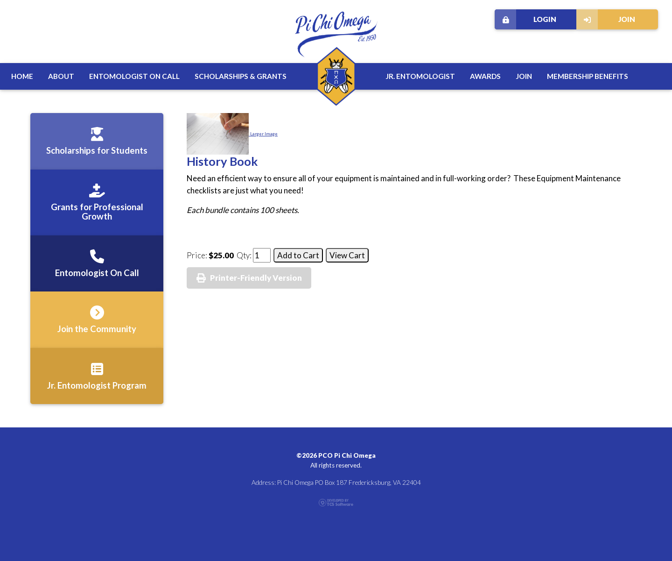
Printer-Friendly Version (256, 278)
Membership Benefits (587, 76)
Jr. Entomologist (420, 76)
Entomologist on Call (134, 76)
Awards (485, 76)
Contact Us (634, 544)
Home (22, 76)
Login (525, 19)
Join (605, 19)
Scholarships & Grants (241, 76)
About (61, 76)
